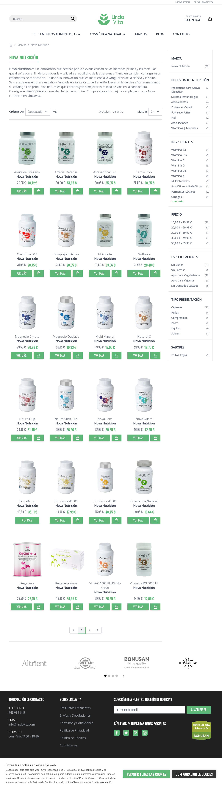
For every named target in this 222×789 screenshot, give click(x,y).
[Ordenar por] (37, 112)
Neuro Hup (27, 419)
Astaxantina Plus (105, 172)
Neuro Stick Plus (66, 419)
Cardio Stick (144, 172)
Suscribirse (198, 709)
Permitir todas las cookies (146, 774)
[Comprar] (39, 191)
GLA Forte (105, 254)
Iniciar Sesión (182, 2)
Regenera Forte (66, 583)
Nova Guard (144, 419)
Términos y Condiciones (76, 723)
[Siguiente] (124, 676)
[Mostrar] (155, 112)
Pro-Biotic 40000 (66, 501)
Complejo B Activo (66, 254)
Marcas (21, 45)
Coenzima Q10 (27, 254)
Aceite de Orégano (27, 172)
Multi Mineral (105, 336)
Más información (103, 782)
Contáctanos (68, 745)
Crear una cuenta (203, 2)
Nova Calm (104, 419)
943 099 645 (193, 20)
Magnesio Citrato (27, 336)
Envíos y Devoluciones (75, 715)
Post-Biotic (27, 501)
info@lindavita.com (21, 724)
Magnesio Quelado (66, 336)
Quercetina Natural (143, 501)
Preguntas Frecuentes (75, 708)
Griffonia (144, 254)
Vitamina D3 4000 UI (144, 583)
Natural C (144, 336)
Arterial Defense (66, 172)
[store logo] (111, 19)
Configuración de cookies (194, 774)
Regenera (27, 583)
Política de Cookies (73, 738)
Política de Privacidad (74, 730)
